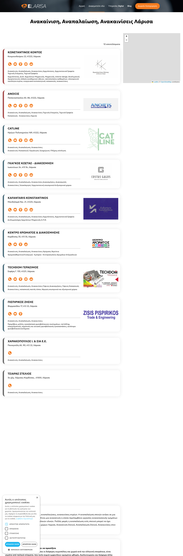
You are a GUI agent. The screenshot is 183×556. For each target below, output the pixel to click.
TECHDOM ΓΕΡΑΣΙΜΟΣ (23, 293)
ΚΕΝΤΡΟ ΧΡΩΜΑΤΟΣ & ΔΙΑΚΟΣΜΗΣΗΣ (34, 258)
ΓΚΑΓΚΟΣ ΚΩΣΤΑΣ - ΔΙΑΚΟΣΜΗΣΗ (30, 188)
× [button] (37, 498)
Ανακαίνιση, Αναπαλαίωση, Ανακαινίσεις (25, 97)
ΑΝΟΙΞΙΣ (13, 119)
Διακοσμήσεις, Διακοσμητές (54, 208)
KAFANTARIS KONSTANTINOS (28, 223)
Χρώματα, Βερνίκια (51, 277)
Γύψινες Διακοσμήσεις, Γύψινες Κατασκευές (61, 312)
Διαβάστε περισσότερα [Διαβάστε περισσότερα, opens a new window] (24, 519)
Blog (129, 6)
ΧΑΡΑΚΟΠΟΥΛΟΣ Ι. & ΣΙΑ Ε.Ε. (27, 367)
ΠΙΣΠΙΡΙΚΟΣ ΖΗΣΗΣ (20, 327)
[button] (126, 36)
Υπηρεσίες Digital (116, 6)
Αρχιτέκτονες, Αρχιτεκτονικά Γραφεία (58, 97)
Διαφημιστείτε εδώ (97, 6)
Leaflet (155, 82)
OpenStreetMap (166, 82)
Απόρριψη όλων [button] (29, 544)
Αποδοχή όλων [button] (12, 544)
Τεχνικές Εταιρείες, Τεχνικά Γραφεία (23, 99)
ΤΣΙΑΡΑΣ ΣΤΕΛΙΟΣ (19, 399)
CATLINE (13, 154)
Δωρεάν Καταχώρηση (147, 6)
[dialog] (21, 524)
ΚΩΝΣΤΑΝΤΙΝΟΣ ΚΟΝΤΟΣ (25, 78)
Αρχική (82, 6)
